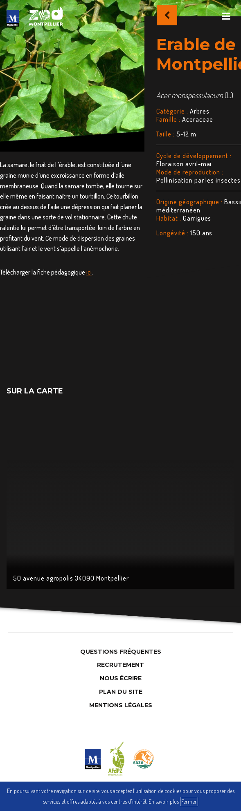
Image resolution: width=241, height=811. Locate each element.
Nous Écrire (121, 678)
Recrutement (120, 664)
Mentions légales (120, 705)
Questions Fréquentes (120, 651)
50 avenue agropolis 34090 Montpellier (71, 578)
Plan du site (120, 691)
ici (89, 272)
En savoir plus (164, 801)
